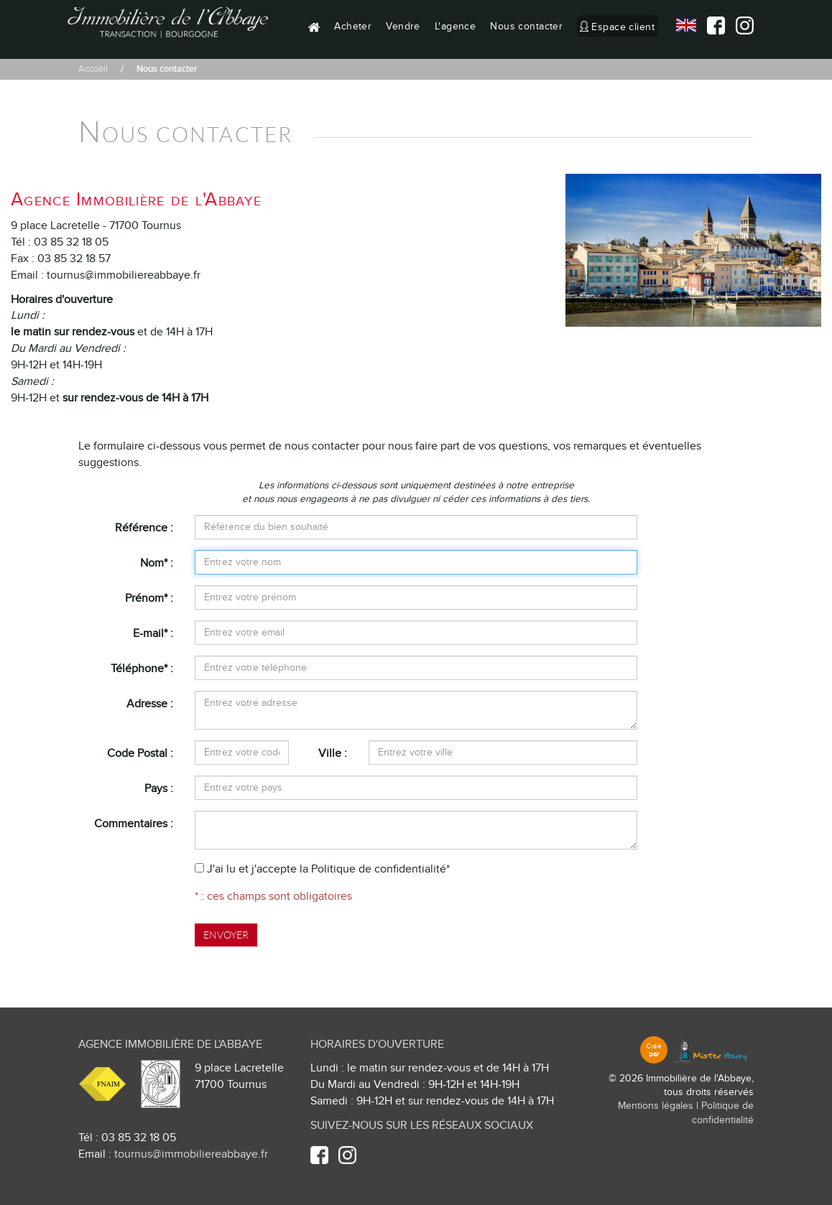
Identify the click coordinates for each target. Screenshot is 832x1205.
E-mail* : (153, 633)
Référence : (144, 528)
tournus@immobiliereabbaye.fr (191, 1154)
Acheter (352, 26)
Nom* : (156, 563)
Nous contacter (526, 26)
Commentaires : (133, 823)
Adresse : (149, 704)
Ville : (332, 753)
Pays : (158, 788)
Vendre (403, 26)
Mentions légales (655, 1106)
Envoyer (226, 935)
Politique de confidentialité (378, 869)
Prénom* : (149, 598)
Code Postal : (140, 753)
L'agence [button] (455, 26)
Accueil (93, 69)
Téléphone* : (142, 668)
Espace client (623, 27)
